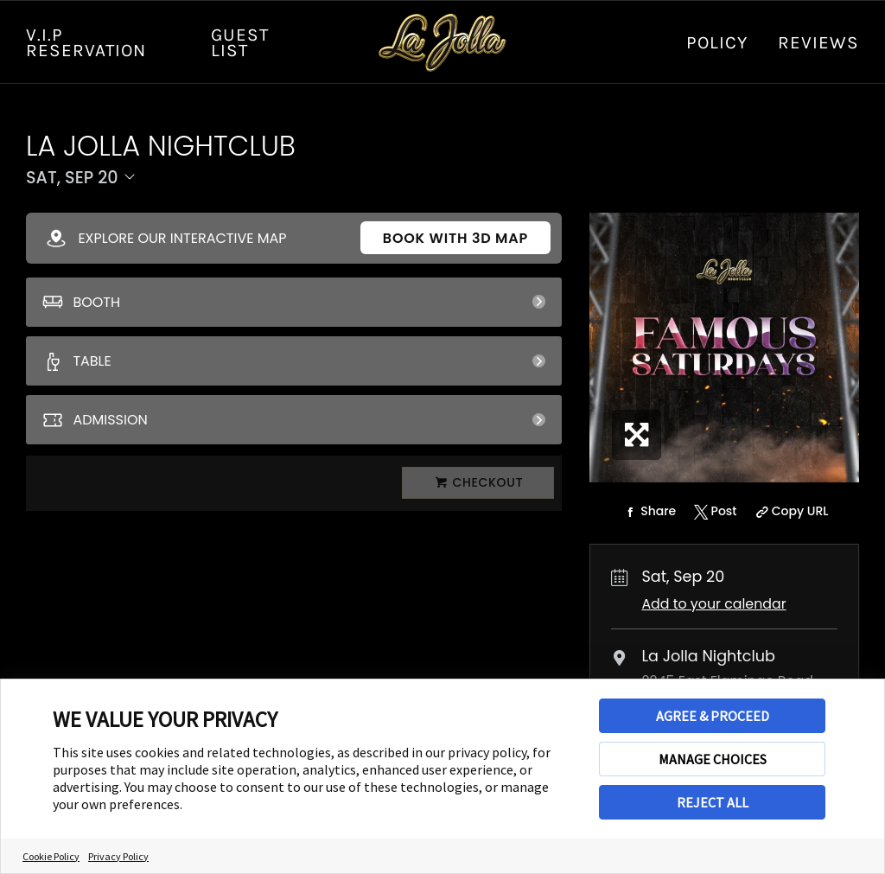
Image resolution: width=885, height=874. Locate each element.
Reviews (818, 42)
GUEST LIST (240, 42)
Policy (717, 42)
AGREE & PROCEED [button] (712, 715)
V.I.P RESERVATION (86, 42)
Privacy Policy (118, 856)
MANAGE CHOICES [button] (713, 759)
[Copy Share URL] (789, 512)
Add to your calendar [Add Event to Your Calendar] (713, 604)
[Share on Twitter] (713, 512)
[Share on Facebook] (649, 512)
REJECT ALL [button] (712, 802)
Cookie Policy (51, 856)
